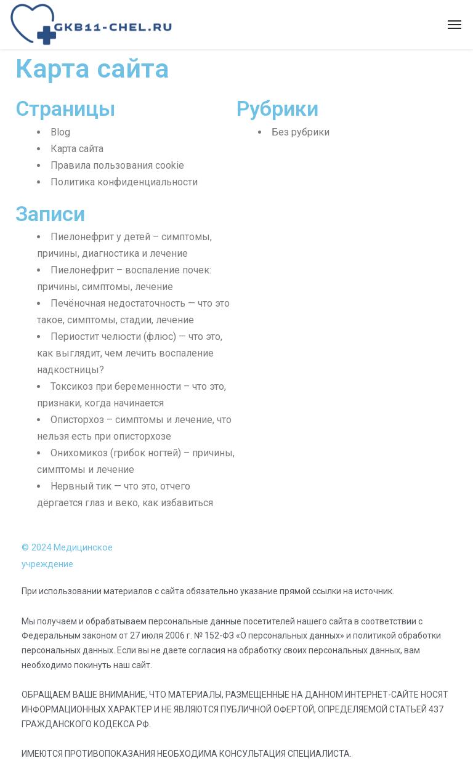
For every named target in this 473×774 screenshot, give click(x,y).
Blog (60, 132)
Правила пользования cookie (117, 165)
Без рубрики (300, 132)
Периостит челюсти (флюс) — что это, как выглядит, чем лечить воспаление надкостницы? (129, 353)
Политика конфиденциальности (124, 182)
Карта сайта (77, 149)
